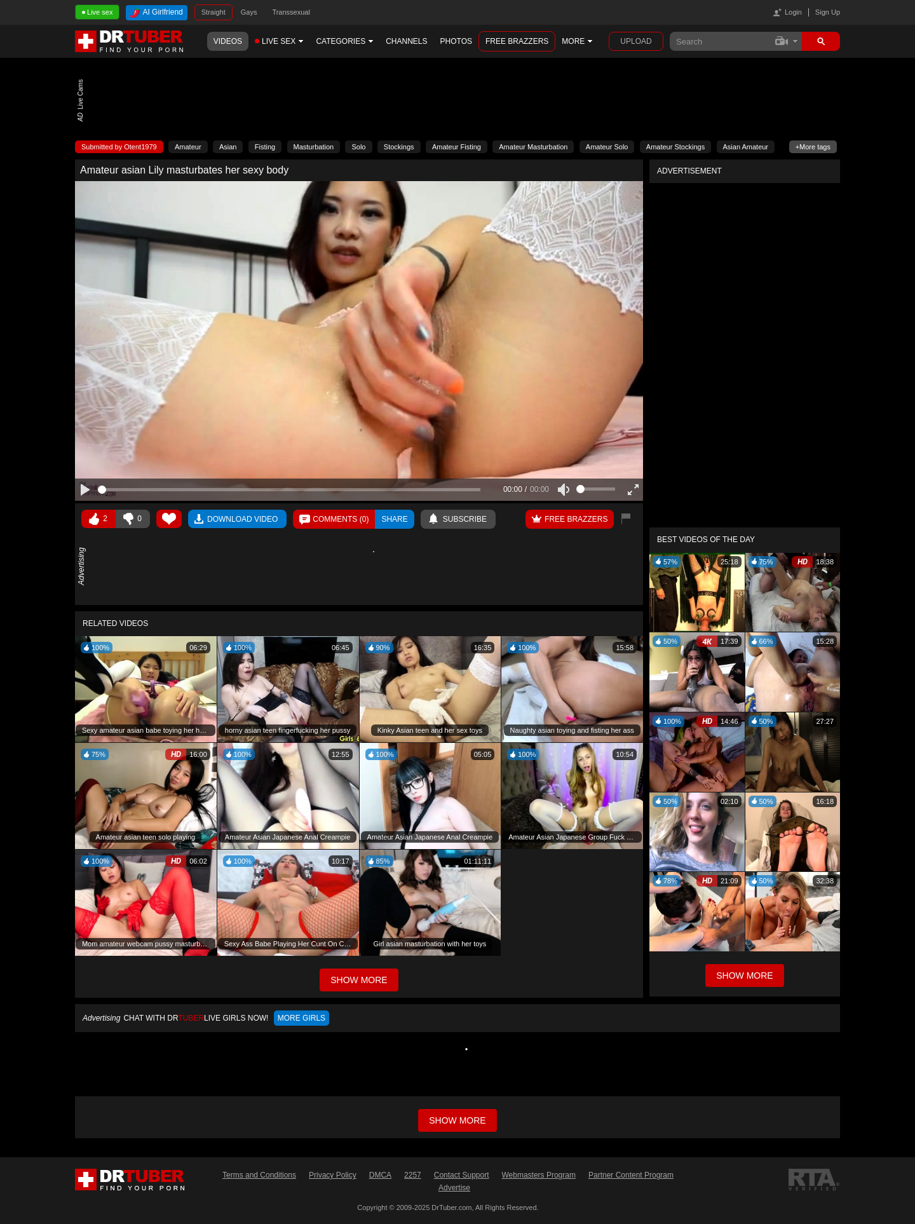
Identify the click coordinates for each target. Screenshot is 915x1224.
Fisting (265, 147)
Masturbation (314, 147)
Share (394, 519)
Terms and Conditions (259, 1175)
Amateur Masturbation (533, 147)
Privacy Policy (332, 1175)
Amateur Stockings (675, 147)
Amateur (188, 147)
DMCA (380, 1175)
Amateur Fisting (456, 147)
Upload (635, 41)
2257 (412, 1175)
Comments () (341, 519)
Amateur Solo (607, 147)
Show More (744, 975)
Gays (249, 12)
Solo (358, 147)
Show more (457, 1120)
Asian (228, 147)
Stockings (399, 147)
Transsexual (291, 12)
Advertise (454, 1187)
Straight (213, 12)
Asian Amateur (746, 147)
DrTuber (129, 41)
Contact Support (461, 1175)
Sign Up (827, 12)
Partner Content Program (631, 1175)
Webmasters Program (538, 1175)
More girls (301, 1018)
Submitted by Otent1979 (119, 147)
